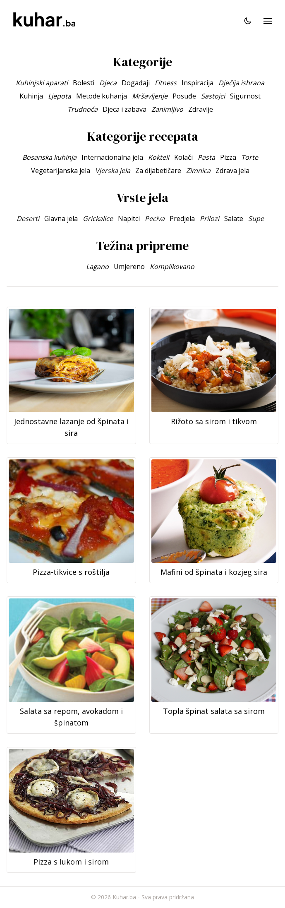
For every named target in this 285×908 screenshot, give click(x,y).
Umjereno (129, 266)
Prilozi (209, 218)
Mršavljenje (150, 96)
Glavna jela (61, 218)
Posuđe (184, 96)
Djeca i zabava (124, 109)
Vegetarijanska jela (60, 170)
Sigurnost (245, 96)
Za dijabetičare (158, 170)
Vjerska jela (112, 170)
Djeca (108, 82)
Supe (256, 218)
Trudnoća (82, 109)
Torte (249, 157)
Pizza (228, 157)
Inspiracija (197, 82)
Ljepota (59, 96)
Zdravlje (200, 109)
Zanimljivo (167, 109)
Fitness (166, 82)
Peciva (155, 218)
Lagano (97, 266)
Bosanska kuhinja (49, 157)
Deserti (28, 218)
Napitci (129, 218)
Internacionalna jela (112, 157)
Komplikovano (172, 266)
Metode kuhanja (101, 96)
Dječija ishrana (241, 82)
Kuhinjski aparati (42, 82)
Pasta (206, 157)
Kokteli (158, 157)
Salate (233, 218)
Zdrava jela (232, 170)
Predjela (182, 218)
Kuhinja (31, 96)
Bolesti (83, 82)
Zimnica (198, 170)
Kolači (183, 157)
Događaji (136, 82)
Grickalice (98, 218)
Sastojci (213, 96)
